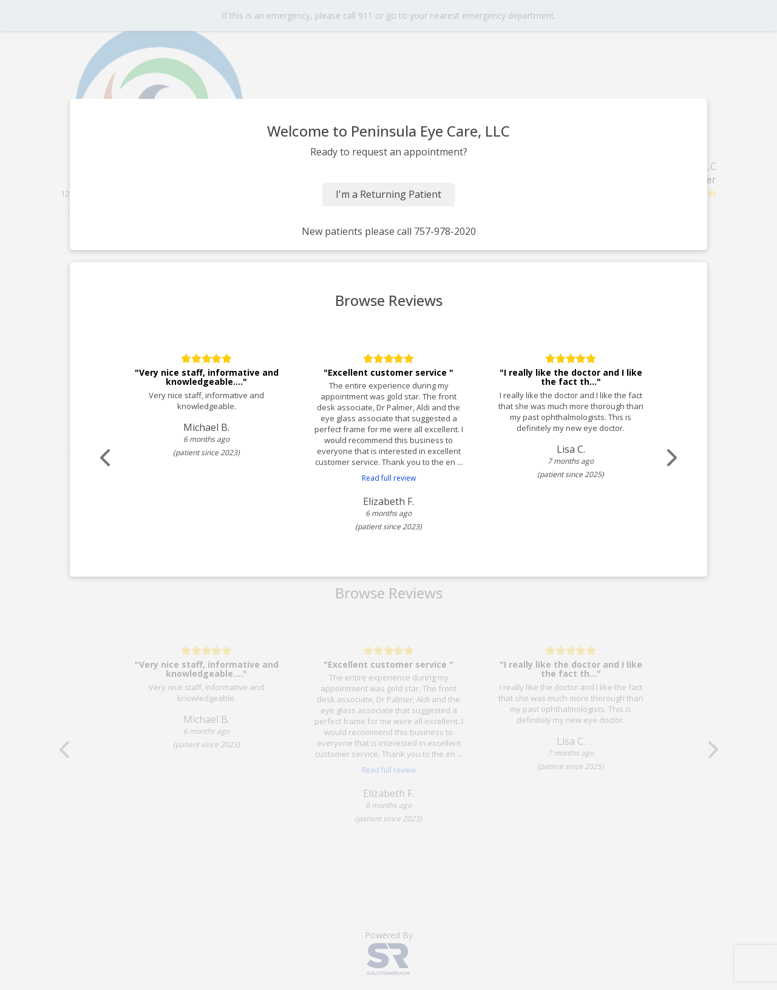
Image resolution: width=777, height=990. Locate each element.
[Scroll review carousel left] (106, 458)
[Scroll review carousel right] (671, 458)
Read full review (389, 478)
